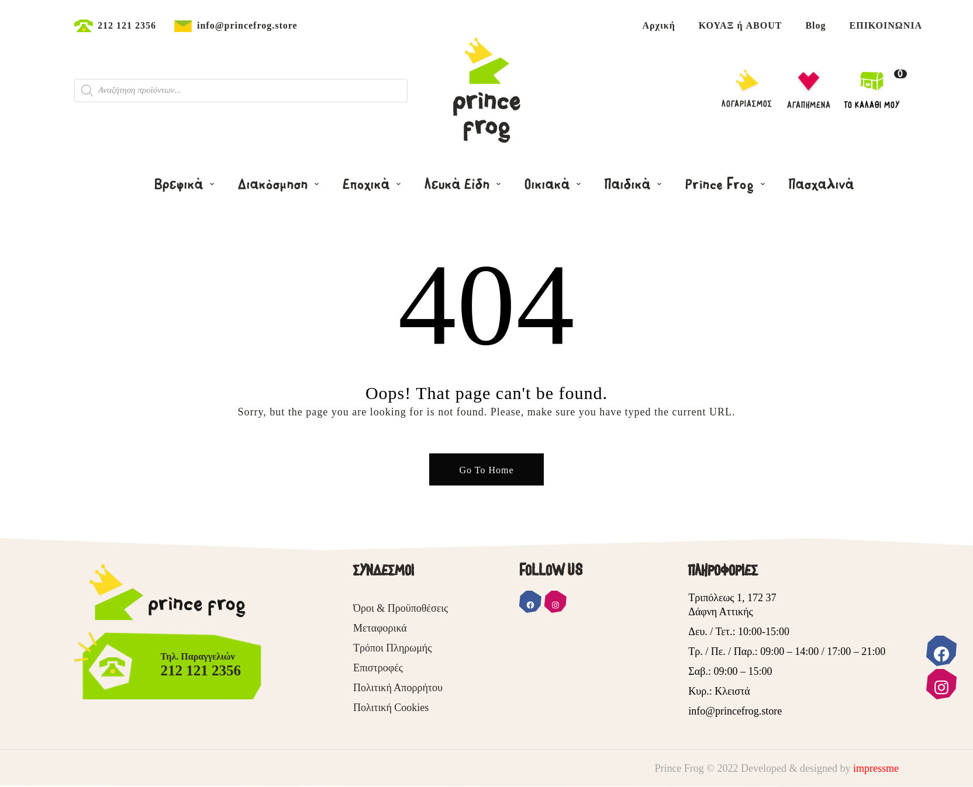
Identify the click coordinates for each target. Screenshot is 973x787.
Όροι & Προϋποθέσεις (400, 608)
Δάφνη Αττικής (720, 612)
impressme (876, 768)
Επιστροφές (378, 668)
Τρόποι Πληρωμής (392, 648)
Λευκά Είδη (459, 184)
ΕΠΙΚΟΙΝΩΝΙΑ (886, 25)
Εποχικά (368, 184)
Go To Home (486, 470)
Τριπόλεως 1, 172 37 (732, 598)
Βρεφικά (180, 184)
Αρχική (658, 25)
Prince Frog (721, 184)
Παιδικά (629, 184)
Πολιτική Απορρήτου (398, 688)
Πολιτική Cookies (391, 707)
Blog (815, 25)
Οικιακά (549, 184)
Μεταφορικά (380, 628)
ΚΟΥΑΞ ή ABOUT (740, 25)
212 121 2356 (127, 25)
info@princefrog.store (247, 25)
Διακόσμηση (275, 184)
